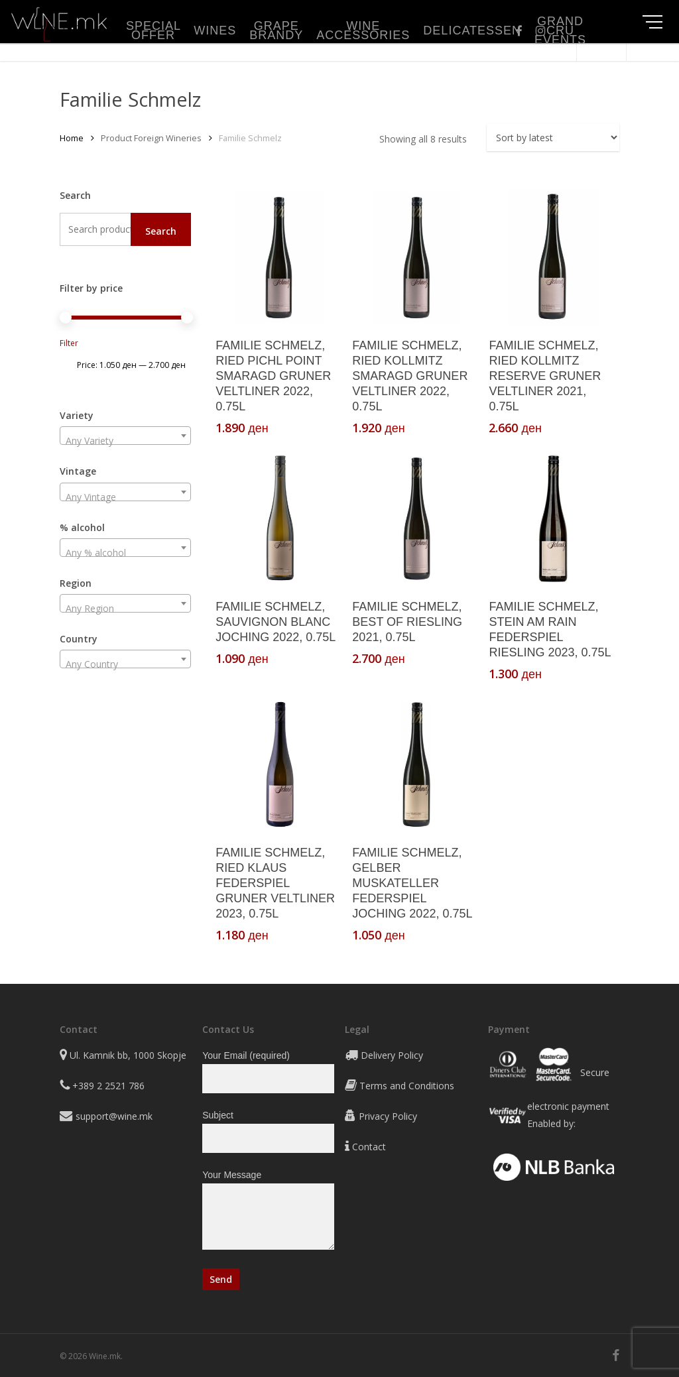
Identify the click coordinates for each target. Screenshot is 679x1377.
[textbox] (125, 441)
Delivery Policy (392, 1055)
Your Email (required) (268, 1071)
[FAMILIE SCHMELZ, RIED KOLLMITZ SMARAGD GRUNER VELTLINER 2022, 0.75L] (416, 257)
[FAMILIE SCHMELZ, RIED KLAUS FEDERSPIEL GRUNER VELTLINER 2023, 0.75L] (280, 764)
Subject (268, 1131)
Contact (369, 1146)
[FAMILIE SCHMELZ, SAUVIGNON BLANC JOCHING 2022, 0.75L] (280, 518)
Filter (69, 343)
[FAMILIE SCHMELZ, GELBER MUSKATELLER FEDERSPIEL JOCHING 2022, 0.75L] (416, 764)
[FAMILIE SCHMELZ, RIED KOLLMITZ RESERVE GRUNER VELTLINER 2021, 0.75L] (553, 257)
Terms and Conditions (406, 1085)
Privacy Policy (388, 1116)
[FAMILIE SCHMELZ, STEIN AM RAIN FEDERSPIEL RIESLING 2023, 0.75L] (553, 518)
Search (160, 231)
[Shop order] (553, 137)
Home (72, 138)
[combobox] (125, 435)
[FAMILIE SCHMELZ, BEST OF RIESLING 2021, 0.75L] (416, 518)
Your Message (268, 1212)
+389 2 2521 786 (108, 1085)
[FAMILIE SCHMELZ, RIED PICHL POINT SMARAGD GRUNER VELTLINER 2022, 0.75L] (280, 257)
